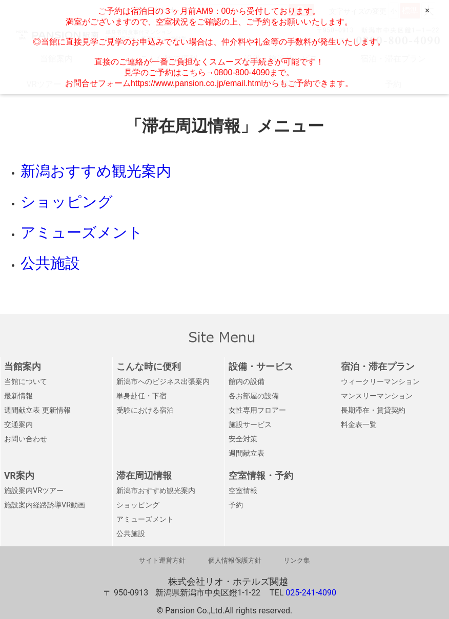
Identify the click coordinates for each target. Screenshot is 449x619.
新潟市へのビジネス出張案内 (163, 381)
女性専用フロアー (257, 410)
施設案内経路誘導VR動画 (44, 505)
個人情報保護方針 (234, 560)
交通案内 (18, 424)
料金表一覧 (359, 424)
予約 (236, 505)
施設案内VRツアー (34, 490)
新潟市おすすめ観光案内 (155, 490)
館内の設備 (246, 381)
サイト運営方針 (162, 560)
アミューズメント (145, 519)
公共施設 (130, 533)
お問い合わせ (25, 439)
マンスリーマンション (377, 396)
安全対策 (243, 439)
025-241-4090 (310, 592)
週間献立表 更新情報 (37, 410)
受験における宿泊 (145, 410)
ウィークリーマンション (380, 381)
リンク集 (296, 560)
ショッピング (137, 505)
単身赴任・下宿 (141, 396)
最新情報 (18, 396)
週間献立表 (246, 453)
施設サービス (250, 424)
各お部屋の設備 (254, 396)
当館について (25, 381)
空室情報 (243, 490)
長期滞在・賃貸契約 (373, 410)
